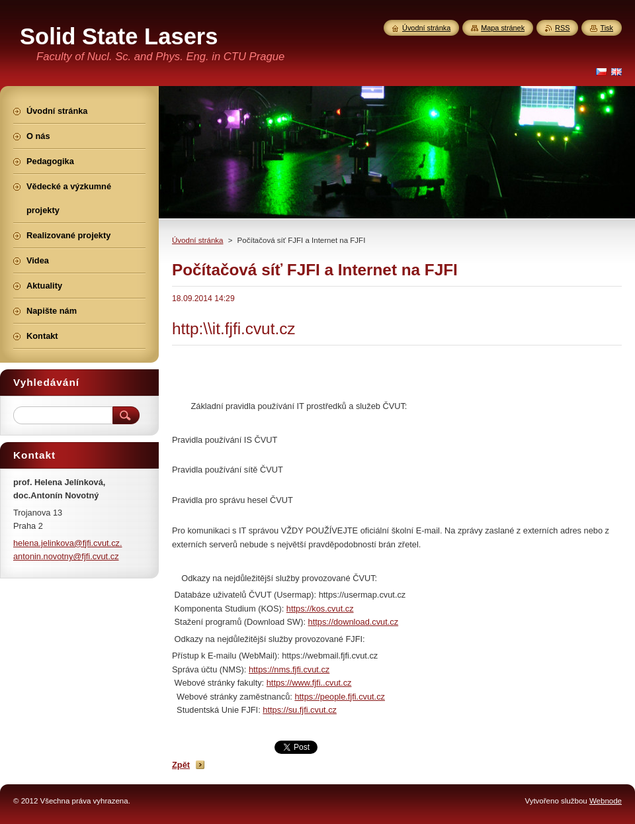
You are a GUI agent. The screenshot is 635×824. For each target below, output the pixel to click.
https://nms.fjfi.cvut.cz (289, 669)
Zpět (181, 765)
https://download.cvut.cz (353, 622)
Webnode (605, 801)
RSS (562, 28)
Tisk (606, 28)
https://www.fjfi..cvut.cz (309, 683)
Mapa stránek (503, 28)
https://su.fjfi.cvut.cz (300, 710)
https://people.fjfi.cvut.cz (339, 697)
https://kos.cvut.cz (320, 609)
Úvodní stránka (197, 240)
